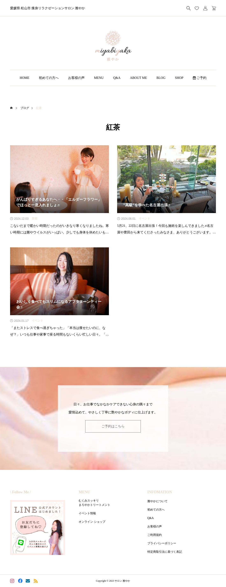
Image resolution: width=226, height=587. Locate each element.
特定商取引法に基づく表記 (164, 551)
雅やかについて (157, 501)
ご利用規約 (154, 534)
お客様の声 (76, 78)
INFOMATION (159, 492)
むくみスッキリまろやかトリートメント (94, 502)
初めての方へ (49, 78)
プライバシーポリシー (161, 543)
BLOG (160, 78)
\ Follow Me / (20, 492)
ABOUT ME (138, 78)
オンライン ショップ (92, 521)
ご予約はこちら (113, 426)
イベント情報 (87, 513)
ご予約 (199, 78)
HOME (24, 78)
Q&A (117, 78)
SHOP (179, 78)
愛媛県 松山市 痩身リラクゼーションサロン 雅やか (47, 8)
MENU (99, 78)
